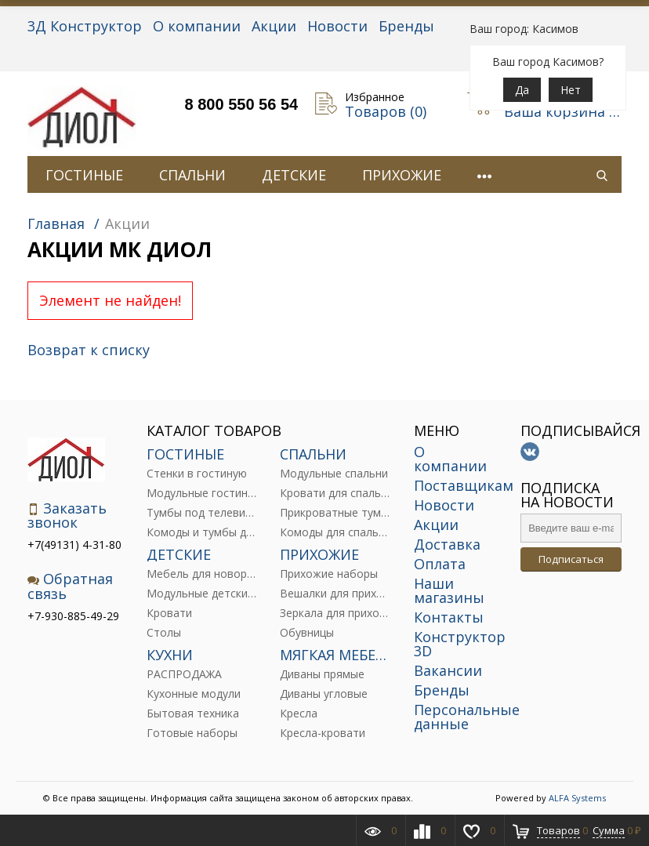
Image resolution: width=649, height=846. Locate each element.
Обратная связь (70, 586)
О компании (197, 26)
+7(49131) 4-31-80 (74, 544)
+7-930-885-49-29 (73, 615)
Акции (274, 26)
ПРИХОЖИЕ (401, 174)
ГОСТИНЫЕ (84, 174)
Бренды (406, 26)
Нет (570, 89)
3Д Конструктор (84, 26)
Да (522, 89)
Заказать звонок (67, 515)
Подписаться (571, 559)
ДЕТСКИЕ (294, 174)
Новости (337, 26)
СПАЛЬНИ (192, 174)
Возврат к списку (88, 349)
